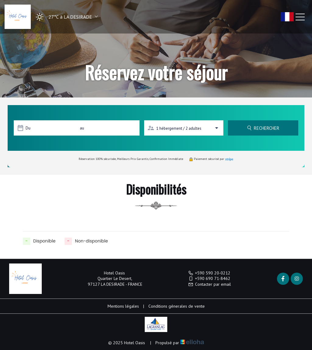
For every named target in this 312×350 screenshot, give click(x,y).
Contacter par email (209, 284)
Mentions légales (123, 306)
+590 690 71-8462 (209, 278)
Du (28, 128)
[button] (65, 17)
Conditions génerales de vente (176, 306)
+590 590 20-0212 (209, 273)
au (82, 128)
